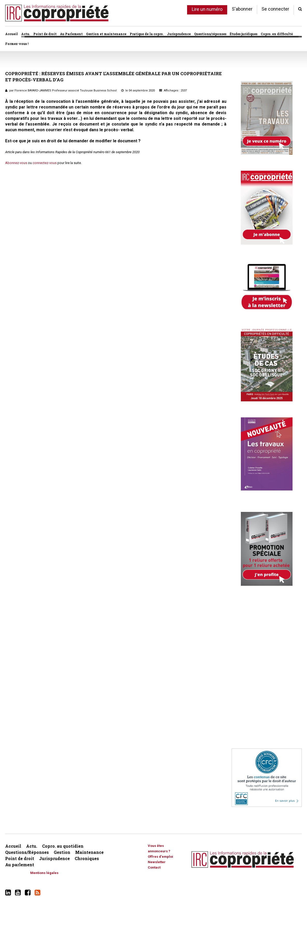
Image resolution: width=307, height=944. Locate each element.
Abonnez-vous (16, 163)
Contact (154, 867)
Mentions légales (44, 873)
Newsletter (157, 862)
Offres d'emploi (160, 857)
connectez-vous (45, 163)
